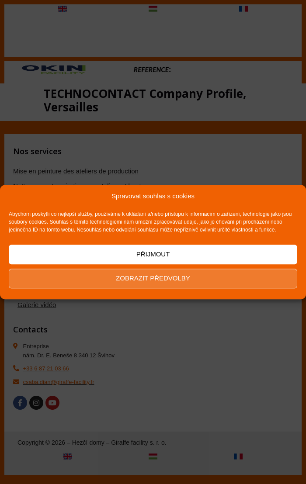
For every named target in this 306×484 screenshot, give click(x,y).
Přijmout (153, 254)
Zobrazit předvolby (153, 278)
